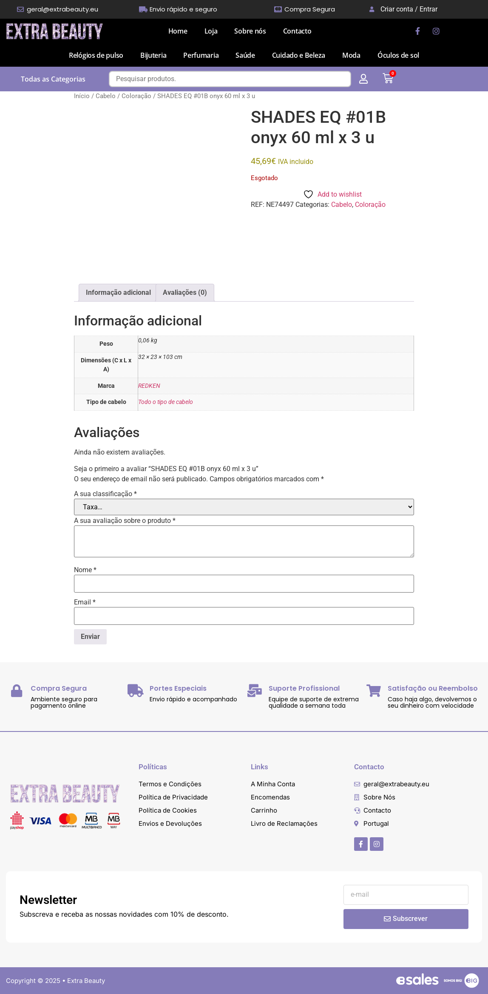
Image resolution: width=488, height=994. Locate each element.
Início (82, 96)
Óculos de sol (398, 55)
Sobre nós (250, 31)
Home (177, 31)
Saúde (245, 55)
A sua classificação (105, 494)
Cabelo (106, 96)
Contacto (297, 31)
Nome (85, 570)
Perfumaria (200, 55)
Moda (351, 55)
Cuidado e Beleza (298, 55)
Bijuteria (153, 55)
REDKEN (149, 386)
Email (85, 602)
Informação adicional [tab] (118, 292)
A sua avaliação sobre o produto (125, 520)
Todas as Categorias (53, 79)
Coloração (136, 96)
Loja (211, 31)
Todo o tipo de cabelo (165, 402)
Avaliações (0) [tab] (185, 292)
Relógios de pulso (96, 55)
